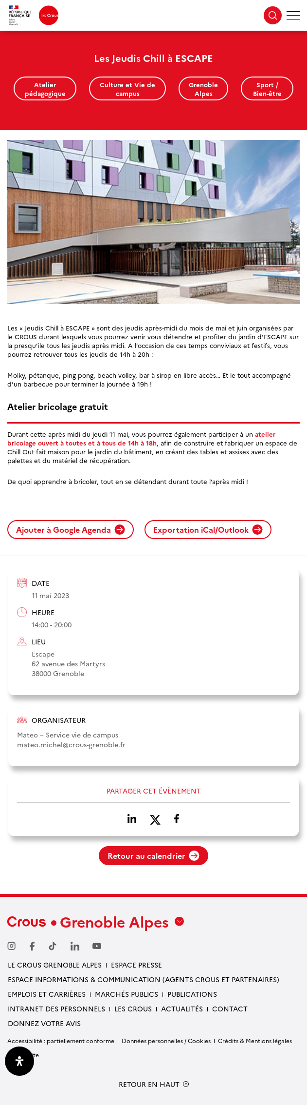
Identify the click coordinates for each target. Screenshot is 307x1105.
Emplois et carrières (47, 994)
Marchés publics (126, 994)
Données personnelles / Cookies (166, 1040)
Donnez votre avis (44, 1023)
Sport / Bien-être (267, 88)
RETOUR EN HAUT (149, 1084)
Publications (192, 994)
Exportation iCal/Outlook (208, 529)
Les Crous (133, 1008)
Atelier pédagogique (45, 88)
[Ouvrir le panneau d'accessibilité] (19, 1061)
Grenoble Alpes (203, 88)
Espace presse (136, 964)
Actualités (182, 1008)
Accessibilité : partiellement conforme (60, 1040)
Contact (230, 1008)
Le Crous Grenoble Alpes (55, 964)
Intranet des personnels (56, 1008)
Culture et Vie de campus (127, 88)
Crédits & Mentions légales (255, 1040)
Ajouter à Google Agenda (70, 529)
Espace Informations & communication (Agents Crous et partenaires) (143, 979)
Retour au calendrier (153, 855)
